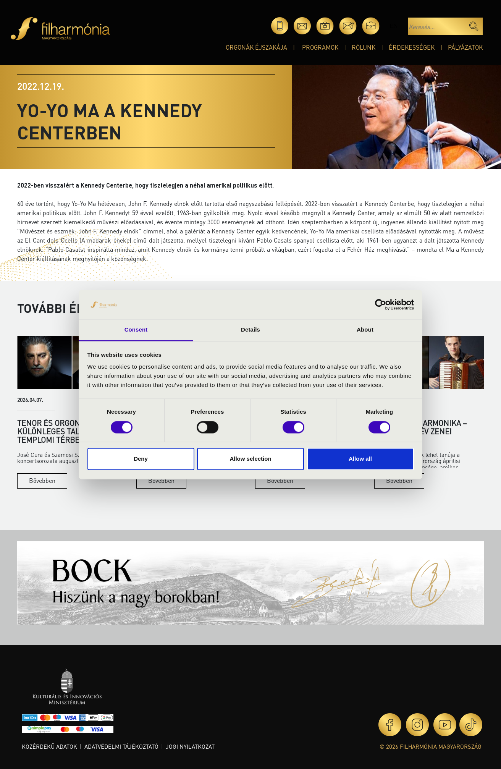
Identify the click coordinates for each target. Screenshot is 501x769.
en (393, 26)
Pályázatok (465, 47)
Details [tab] (250, 330)
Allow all (360, 459)
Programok (320, 47)
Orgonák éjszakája (256, 47)
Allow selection (250, 459)
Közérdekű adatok (49, 746)
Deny (141, 459)
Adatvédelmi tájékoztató (121, 746)
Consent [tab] (136, 330)
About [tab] (365, 330)
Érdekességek (412, 47)
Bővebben (42, 480)
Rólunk (363, 47)
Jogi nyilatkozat (190, 746)
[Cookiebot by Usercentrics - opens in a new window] (380, 304)
